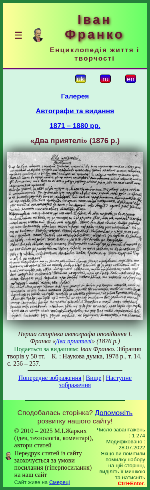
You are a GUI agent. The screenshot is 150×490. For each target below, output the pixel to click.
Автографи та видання (75, 111)
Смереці (59, 482)
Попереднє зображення (50, 377)
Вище (94, 377)
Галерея (75, 96)
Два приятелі (74, 341)
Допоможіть (113, 413)
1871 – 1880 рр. (75, 126)
